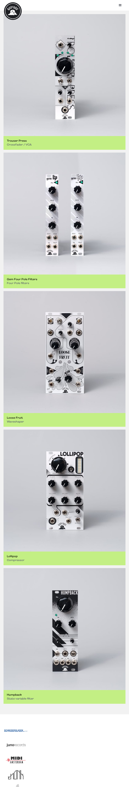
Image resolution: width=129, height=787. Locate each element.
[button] (120, 5)
